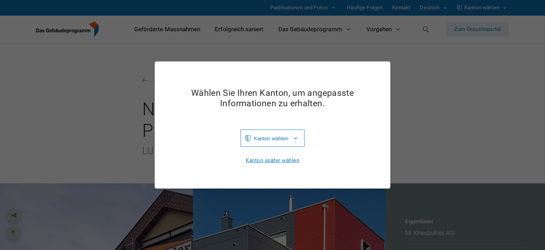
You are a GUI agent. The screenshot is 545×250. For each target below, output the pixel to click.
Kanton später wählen (272, 160)
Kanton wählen (271, 138)
